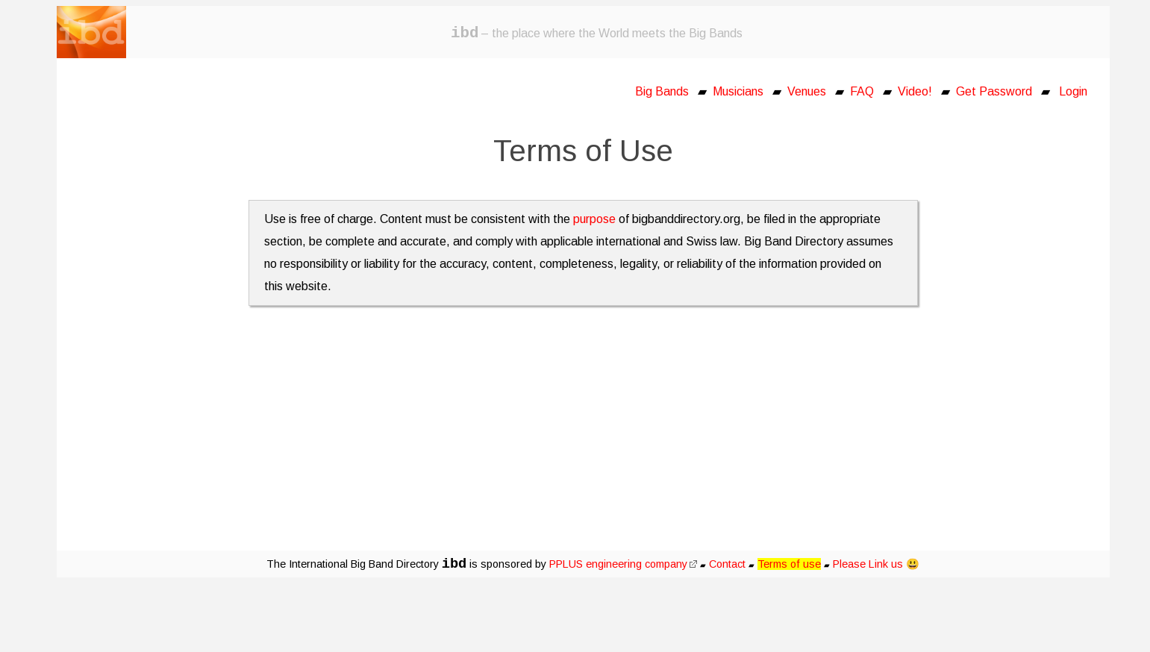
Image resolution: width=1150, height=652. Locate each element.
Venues (806, 91)
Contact (727, 564)
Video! (915, 91)
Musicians (738, 91)
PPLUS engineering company (623, 564)
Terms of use (789, 564)
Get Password (994, 91)
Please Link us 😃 (876, 564)
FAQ (862, 91)
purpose (594, 219)
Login (1073, 91)
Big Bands (662, 91)
